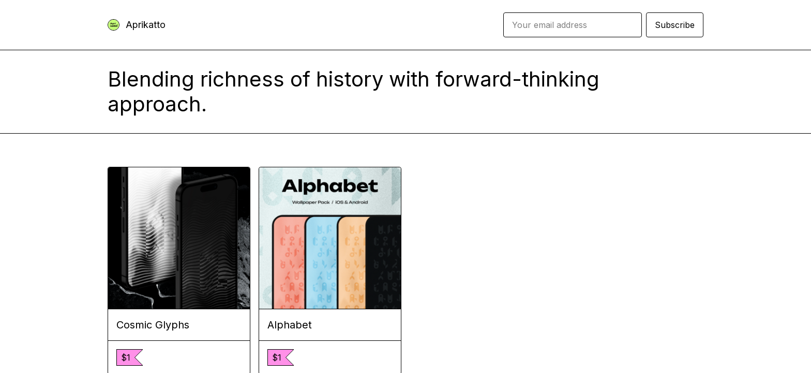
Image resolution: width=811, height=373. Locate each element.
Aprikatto (146, 24)
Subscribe (675, 25)
